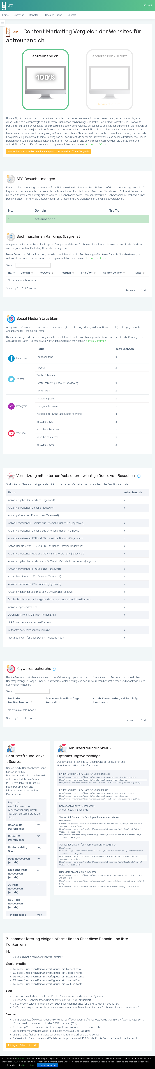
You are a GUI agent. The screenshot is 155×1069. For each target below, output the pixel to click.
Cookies (20, 1058)
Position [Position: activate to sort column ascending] (66, 272)
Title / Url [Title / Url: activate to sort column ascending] (87, 272)
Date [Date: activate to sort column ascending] (138, 272)
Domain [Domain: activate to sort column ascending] (25, 272)
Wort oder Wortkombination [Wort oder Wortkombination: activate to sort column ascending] (18, 700)
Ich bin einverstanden (47, 1065)
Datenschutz (28, 1065)
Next (143, 290)
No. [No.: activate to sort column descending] (10, 272)
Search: (28, 265)
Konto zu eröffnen (96, 144)
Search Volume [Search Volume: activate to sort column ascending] (112, 272)
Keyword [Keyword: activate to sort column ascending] (45, 272)
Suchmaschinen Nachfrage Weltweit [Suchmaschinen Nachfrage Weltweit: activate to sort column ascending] (62, 700)
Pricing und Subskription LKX (22, 1045)
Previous (130, 290)
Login (148, 5)
